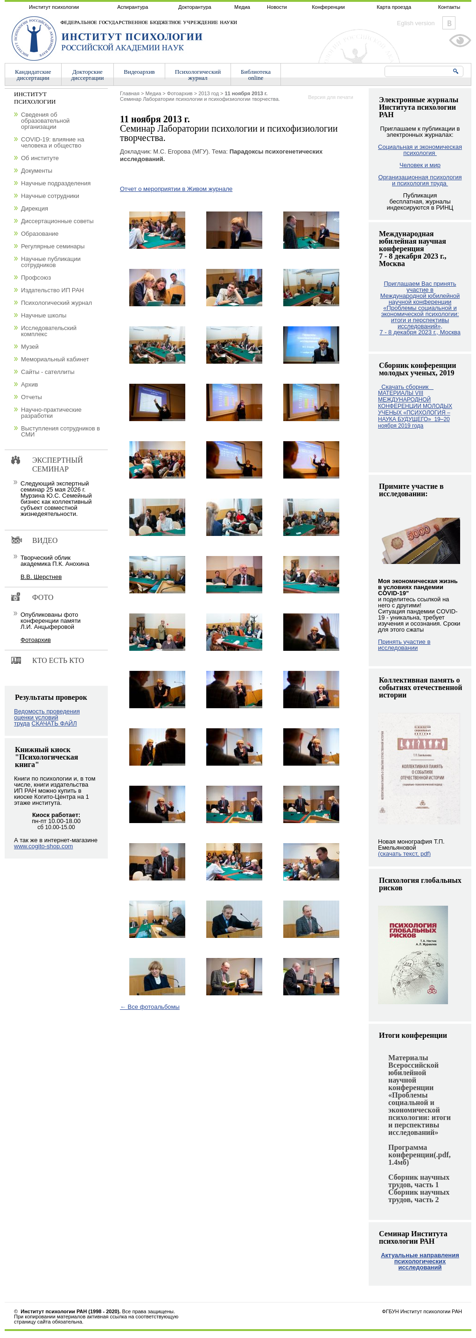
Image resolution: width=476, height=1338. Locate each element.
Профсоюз (36, 277)
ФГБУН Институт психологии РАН (422, 1311)
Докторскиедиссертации (87, 74)
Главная (130, 93)
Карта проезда (394, 7)
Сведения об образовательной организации (45, 120)
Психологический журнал (56, 302)
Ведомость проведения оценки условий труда (47, 717)
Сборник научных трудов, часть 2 (418, 1196)
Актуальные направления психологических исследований (420, 1261)
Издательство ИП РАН (52, 290)
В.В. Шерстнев (41, 577)
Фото (43, 597)
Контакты (449, 7)
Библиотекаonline (256, 74)
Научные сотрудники (50, 195)
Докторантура (194, 7)
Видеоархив (139, 71)
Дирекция (34, 208)
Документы (36, 170)
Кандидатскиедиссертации (33, 74)
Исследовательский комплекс (49, 331)
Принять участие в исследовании (404, 644)
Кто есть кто (58, 660)
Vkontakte (448, 22)
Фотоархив (180, 93)
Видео (44, 540)
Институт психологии (54, 7)
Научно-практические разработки (51, 412)
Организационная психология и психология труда (420, 180)
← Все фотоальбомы (150, 1006)
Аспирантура (132, 7)
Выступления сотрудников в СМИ (60, 431)
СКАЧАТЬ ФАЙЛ (54, 723)
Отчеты (31, 397)
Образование (40, 233)
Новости (277, 7)
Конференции (328, 7)
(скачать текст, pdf (404, 853)
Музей (30, 346)
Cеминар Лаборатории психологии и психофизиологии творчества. (200, 96)
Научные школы (43, 315)
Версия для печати (330, 97)
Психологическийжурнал (198, 74)
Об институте (40, 158)
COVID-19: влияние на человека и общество (52, 142)
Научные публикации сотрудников (51, 261)
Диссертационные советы (57, 221)
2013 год (208, 93)
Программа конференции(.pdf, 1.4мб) (419, 1154)
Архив (29, 384)
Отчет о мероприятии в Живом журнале (176, 188)
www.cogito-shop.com (43, 846)
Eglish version (416, 23)
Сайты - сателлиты (48, 371)
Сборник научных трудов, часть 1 (418, 1181)
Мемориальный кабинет (55, 359)
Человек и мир (420, 165)
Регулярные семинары (52, 246)
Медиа (242, 7)
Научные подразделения (56, 183)
